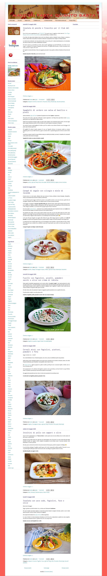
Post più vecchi (65, 568)
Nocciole (10, 367)
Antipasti (10, 129)
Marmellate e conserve (13, 211)
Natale (9, 136)
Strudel (9, 114)
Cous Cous (10, 292)
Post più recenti (27, 568)
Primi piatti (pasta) (48, 341)
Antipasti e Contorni (32, 101)
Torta (9, 116)
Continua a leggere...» (28, 96)
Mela (9, 349)
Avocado (10, 263)
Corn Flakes (10, 290)
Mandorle (10, 347)
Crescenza (10, 294)
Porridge (10, 399)
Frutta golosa (11, 107)
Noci (9, 369)
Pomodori (51, 424)
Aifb (9, 174)
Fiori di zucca (11, 318)
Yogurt (9, 441)
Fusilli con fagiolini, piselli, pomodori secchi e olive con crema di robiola (43, 279)
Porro (9, 402)
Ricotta (9, 410)
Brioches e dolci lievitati (13, 87)
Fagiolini (30, 341)
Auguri (9, 179)
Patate (9, 373)
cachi (9, 452)
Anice (9, 255)
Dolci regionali (11, 105)
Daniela (31, 99)
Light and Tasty (33, 115)
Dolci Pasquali (11, 96)
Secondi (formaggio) (12, 157)
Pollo (29, 492)
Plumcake (10, 112)
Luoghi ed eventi (11, 206)
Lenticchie (10, 338)
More (9, 360)
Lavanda (10, 336)
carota (29, 182)
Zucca (60, 182)
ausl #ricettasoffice (12, 228)
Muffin (9, 109)
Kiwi (9, 331)
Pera (9, 378)
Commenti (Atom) (49, 571)
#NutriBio (10, 170)
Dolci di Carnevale (12, 101)
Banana (9, 268)
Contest (9, 183)
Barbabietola (11, 270)
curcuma (10, 463)
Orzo (9, 371)
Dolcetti (9, 94)
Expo (9, 188)
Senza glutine (11, 222)
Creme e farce (11, 90)
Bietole (9, 272)
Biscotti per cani (11, 85)
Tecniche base (11, 224)
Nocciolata (10, 215)
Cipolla (9, 285)
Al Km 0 (9, 177)
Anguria (9, 252)
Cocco (9, 288)
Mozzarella (10, 362)
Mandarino (10, 345)
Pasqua (9, 140)
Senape (9, 419)
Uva (9, 435)
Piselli (41, 341)
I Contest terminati (48, 20)
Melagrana (10, 351)
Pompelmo (10, 397)
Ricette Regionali (12, 217)
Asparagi (10, 259)
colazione (10, 230)
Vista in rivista (46, 492)
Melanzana (10, 353)
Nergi (9, 364)
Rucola (9, 413)
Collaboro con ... (37, 20)
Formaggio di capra (40, 269)
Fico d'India (10, 312)
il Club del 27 (42, 33)
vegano (57, 182)
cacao (9, 450)
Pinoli (39, 182)
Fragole (9, 323)
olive (52, 561)
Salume (9, 415)
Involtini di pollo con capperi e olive (42, 433)
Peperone (10, 375)
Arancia (9, 257)
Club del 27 (39, 101)
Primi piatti (43, 182)
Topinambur (10, 428)
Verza (9, 439)
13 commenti (41, 99)
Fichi (9, 309)
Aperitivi (29, 269)
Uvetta (9, 437)
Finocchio (45, 101)
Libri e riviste (11, 202)
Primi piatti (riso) (11, 152)
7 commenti (41, 339)
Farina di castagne (12, 303)
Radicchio (10, 408)
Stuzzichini (64, 269)
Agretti (9, 244)
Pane (9, 138)
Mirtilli (9, 358)
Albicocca (10, 246)
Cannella (10, 274)
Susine (9, 426)
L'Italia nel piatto (11, 195)
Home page (12, 20)
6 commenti (41, 180)
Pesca (49, 101)
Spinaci (9, 424)
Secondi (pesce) (11, 159)
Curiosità (10, 185)
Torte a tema (11, 118)
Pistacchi (10, 389)
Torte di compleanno (12, 120)
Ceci (9, 281)
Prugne (9, 404)
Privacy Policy (72, 20)
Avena (9, 261)
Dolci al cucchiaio (12, 98)
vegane (68, 117)
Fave (42, 561)
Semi (9, 417)
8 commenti (41, 267)
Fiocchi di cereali (11, 316)
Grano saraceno (11, 327)
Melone (9, 356)
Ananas (9, 250)
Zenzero (10, 443)
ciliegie (33, 269)
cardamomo (10, 454)
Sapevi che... (28, 20)
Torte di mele (11, 123)
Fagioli (9, 299)
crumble (10, 461)
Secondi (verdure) (61, 101)
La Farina (10, 198)
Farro (9, 305)
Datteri (9, 296)
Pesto (9, 382)
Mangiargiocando (12, 208)
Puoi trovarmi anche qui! (60, 20)
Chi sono (20, 20)
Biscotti (9, 83)
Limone (9, 340)
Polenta (9, 391)
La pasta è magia (36, 341)
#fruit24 (9, 172)
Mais (9, 342)
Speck (9, 421)
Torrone (9, 430)
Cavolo (9, 279)
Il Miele (46, 269)
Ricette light (53, 101)
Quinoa (9, 406)
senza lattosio (11, 235)
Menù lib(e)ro (11, 213)
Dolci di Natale (11, 103)
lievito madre (11, 233)
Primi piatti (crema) (12, 148)
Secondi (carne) (39, 492)
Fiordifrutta (10, 190)
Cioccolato (10, 283)
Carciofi (9, 277)
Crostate (10, 92)
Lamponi (10, 334)
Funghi (9, 325)
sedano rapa (11, 468)
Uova (9, 432)
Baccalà (10, 266)
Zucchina (64, 182)
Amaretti (10, 248)
